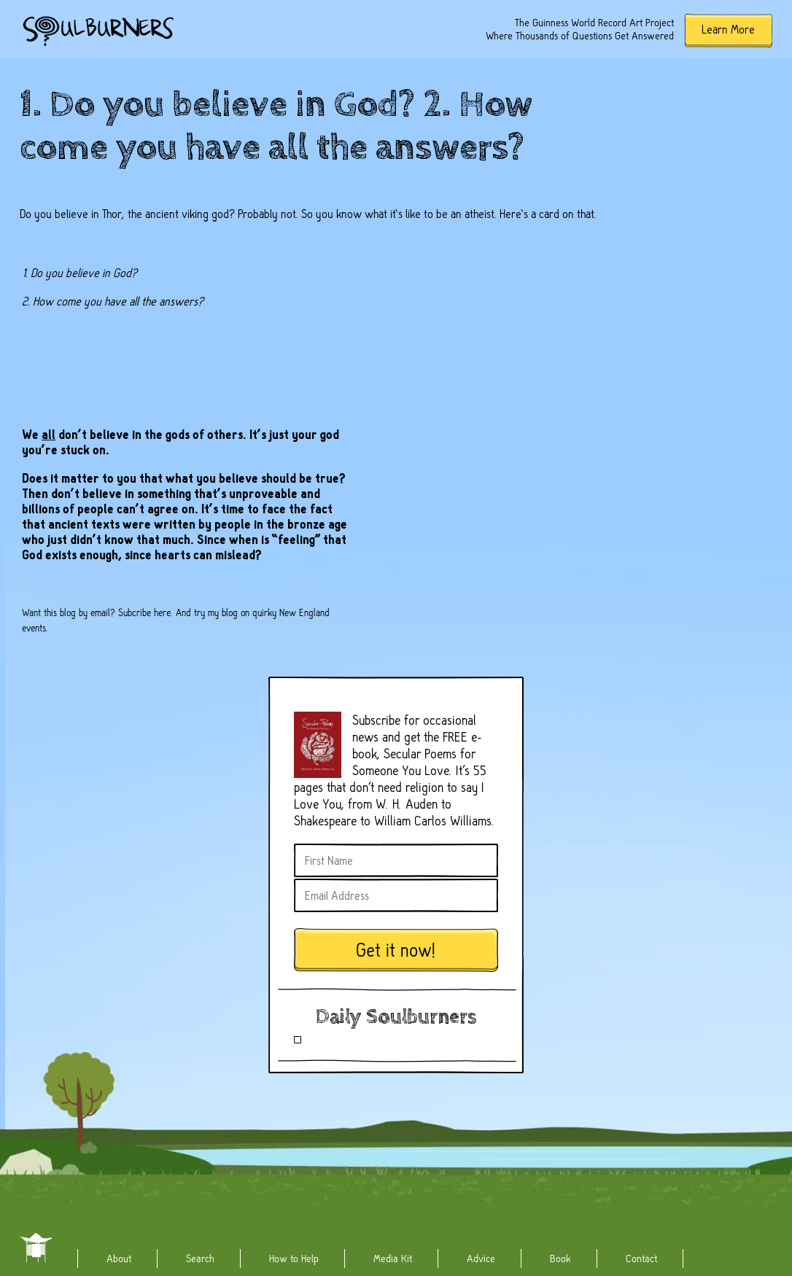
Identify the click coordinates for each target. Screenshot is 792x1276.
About (118, 1258)
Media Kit (392, 1258)
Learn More (728, 29)
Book (560, 1258)
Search (200, 1258)
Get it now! (396, 950)
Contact (641, 1258)
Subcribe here (144, 612)
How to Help (294, 1258)
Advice (481, 1258)
